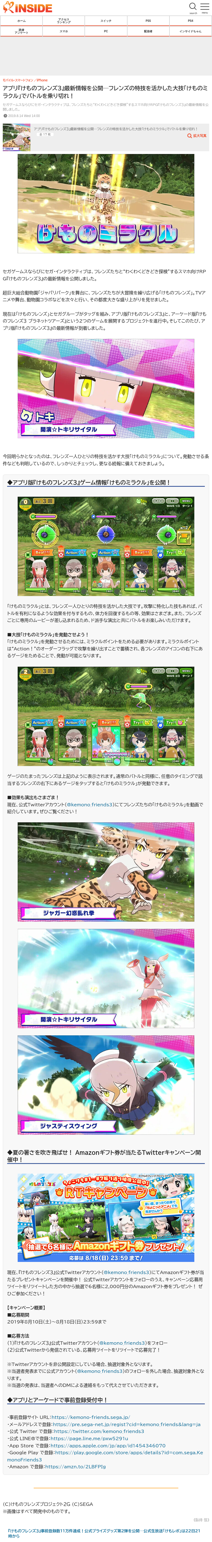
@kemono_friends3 (89, 804)
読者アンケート (21, 31)
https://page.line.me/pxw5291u (89, 1438)
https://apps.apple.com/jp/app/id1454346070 (108, 1445)
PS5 (148, 20)
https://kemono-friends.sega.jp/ (91, 1417)
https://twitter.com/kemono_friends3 (99, 1431)
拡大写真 (199, 135)
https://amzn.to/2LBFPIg (75, 1466)
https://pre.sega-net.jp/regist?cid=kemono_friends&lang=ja (127, 1424)
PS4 (190, 20)
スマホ (64, 31)
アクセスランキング (64, 20)
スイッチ (106, 20)
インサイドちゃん (190, 31)
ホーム (21, 20)
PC (106, 31)
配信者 (148, 31)
